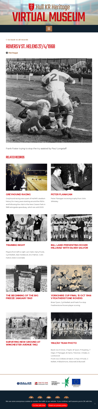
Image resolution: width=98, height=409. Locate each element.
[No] (95, 403)
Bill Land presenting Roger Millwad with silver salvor (69, 246)
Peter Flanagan (61, 194)
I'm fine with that (39, 405)
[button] (49, 29)
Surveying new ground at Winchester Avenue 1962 (23, 343)
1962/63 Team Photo (64, 343)
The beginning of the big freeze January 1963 (22, 297)
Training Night (15, 245)
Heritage (13, 53)
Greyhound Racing (18, 194)
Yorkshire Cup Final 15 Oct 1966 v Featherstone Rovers (71, 297)
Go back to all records (18, 40)
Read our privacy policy (58, 405)
